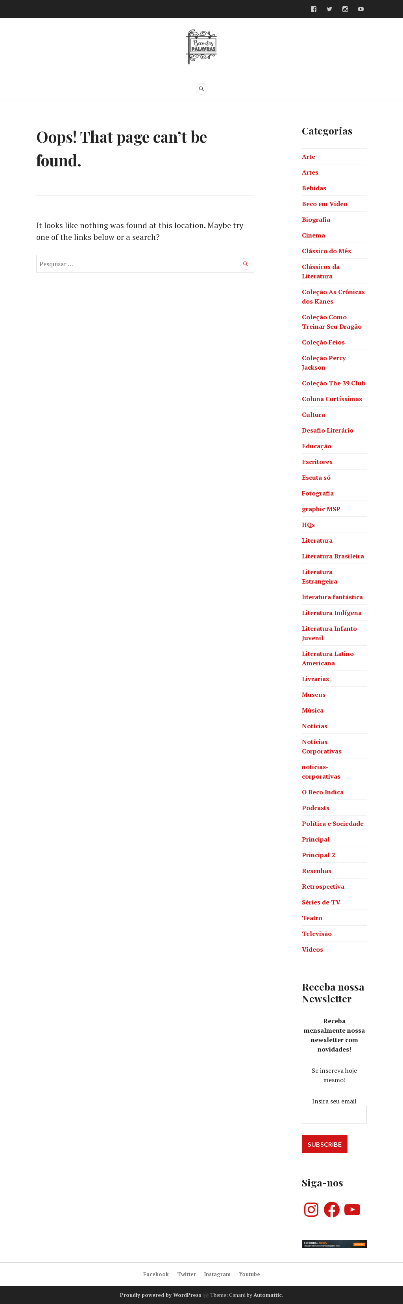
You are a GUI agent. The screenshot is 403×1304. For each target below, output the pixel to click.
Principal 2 (318, 855)
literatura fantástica (332, 597)
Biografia (316, 219)
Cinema (313, 235)
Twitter (186, 1274)
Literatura (317, 540)
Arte (308, 156)
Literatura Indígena (332, 612)
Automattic (267, 1294)
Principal (316, 839)
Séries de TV (321, 902)
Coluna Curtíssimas (332, 398)
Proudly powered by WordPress (161, 1294)
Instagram (217, 1274)
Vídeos (312, 949)
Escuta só (316, 477)
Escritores (317, 461)
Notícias (314, 726)
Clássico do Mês (326, 251)
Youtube (249, 1274)
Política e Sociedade (333, 823)
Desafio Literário (327, 430)
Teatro (312, 918)
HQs (308, 524)
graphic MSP (321, 509)
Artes (310, 172)
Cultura (313, 414)
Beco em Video (325, 203)
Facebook (156, 1274)
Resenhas (316, 870)
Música (313, 710)
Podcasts (315, 807)
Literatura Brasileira (333, 556)
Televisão (317, 933)
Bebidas (314, 188)
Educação (316, 446)
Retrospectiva (323, 886)
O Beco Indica (323, 792)
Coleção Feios (323, 342)
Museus (313, 694)
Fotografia (318, 493)
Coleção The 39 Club (334, 383)
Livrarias (315, 678)
